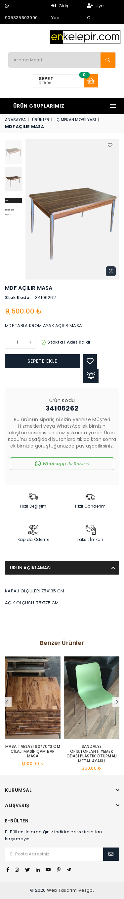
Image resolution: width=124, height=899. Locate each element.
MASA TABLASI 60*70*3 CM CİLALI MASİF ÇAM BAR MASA (32, 751)
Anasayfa (15, 119)
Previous (7, 702)
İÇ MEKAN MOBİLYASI (76, 119)
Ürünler (41, 119)
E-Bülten (16, 821)
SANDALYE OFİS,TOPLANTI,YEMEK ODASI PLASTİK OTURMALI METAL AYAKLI (91, 753)
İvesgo (85, 890)
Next (117, 702)
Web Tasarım (62, 890)
